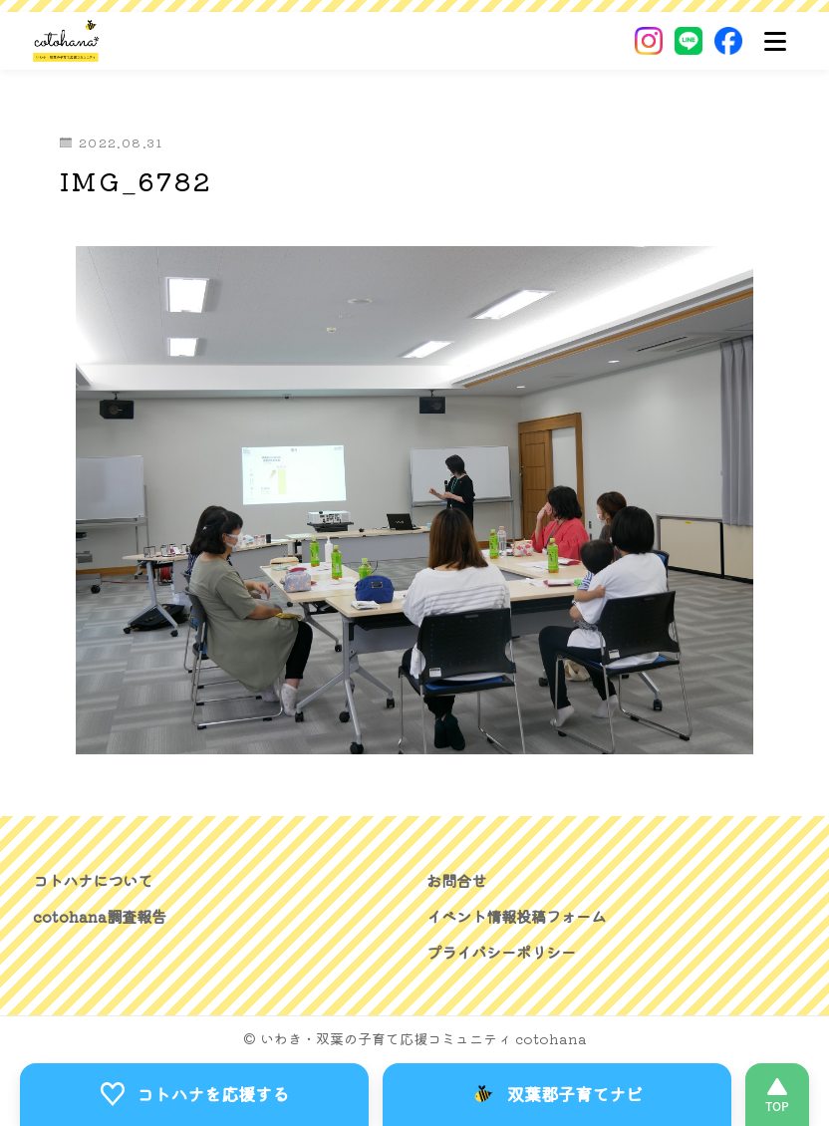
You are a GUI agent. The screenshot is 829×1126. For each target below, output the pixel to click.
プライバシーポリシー (506, 952)
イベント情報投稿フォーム (522, 916)
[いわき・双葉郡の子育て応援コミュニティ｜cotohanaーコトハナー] (66, 41)
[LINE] (688, 41)
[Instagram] (649, 41)
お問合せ (458, 880)
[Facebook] (728, 41)
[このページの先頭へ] (777, 1094)
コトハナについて (96, 880)
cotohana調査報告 (102, 916)
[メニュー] (775, 41)
